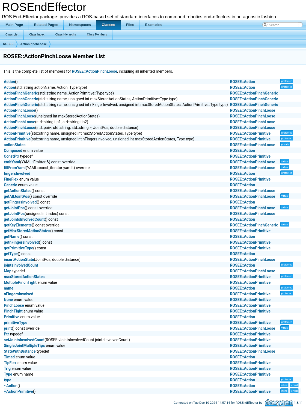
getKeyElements (18, 225)
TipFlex (10, 363)
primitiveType (15, 322)
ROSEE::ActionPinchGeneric (254, 93)
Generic (10, 185)
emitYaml (12, 162)
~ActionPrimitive (18, 391)
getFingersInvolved (20, 202)
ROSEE (8, 44)
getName (11, 236)
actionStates (14, 145)
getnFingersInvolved (21, 242)
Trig (7, 368)
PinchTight (13, 311)
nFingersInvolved (18, 294)
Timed (9, 357)
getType (11, 254)
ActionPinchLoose (33, 44)
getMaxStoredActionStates (27, 231)
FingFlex (11, 179)
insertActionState (19, 259)
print (8, 328)
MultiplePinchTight (20, 282)
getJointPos (14, 208)
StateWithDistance (20, 351)
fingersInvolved (17, 173)
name (8, 288)
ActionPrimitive (17, 133)
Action (9, 81)
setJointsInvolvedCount (24, 340)
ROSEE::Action (242, 81)
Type (8, 374)
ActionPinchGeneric (21, 93)
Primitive (11, 317)
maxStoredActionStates (24, 277)
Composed (13, 150)
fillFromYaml (15, 168)
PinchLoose (14, 305)
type (7, 380)
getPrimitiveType (18, 248)
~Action (10, 386)
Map (7, 271)
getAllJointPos (16, 196)
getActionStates (18, 190)
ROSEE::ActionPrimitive (250, 133)
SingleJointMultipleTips (24, 345)
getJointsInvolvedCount (24, 219)
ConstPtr (11, 156)
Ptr (6, 334)
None (8, 299)
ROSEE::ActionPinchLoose (94, 71)
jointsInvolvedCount (21, 265)
